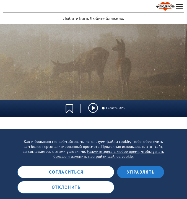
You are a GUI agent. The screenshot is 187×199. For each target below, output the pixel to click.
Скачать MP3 (113, 108)
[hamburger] (179, 6)
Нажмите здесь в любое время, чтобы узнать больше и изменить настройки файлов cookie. (108, 154)
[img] (93, 108)
